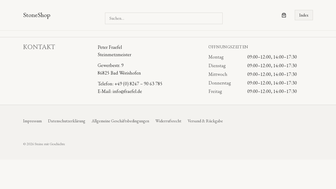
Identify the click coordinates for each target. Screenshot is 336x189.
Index (303, 15)
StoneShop (36, 15)
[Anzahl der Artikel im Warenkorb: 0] (284, 15)
